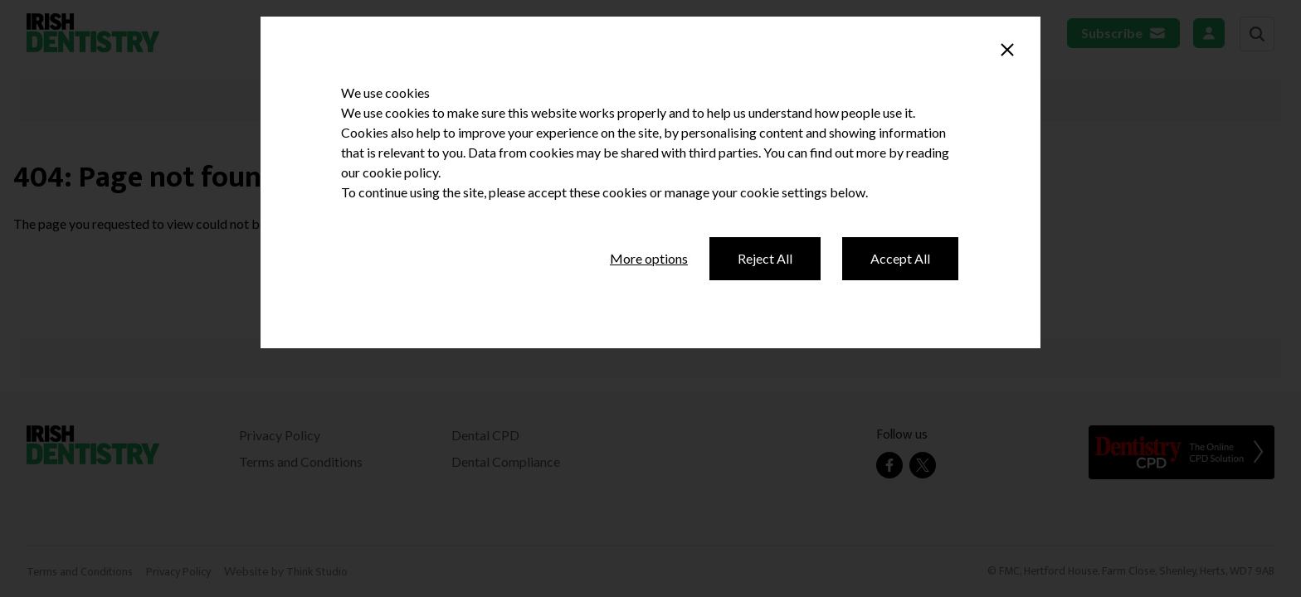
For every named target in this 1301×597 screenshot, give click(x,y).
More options (649, 258)
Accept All (900, 258)
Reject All (765, 258)
